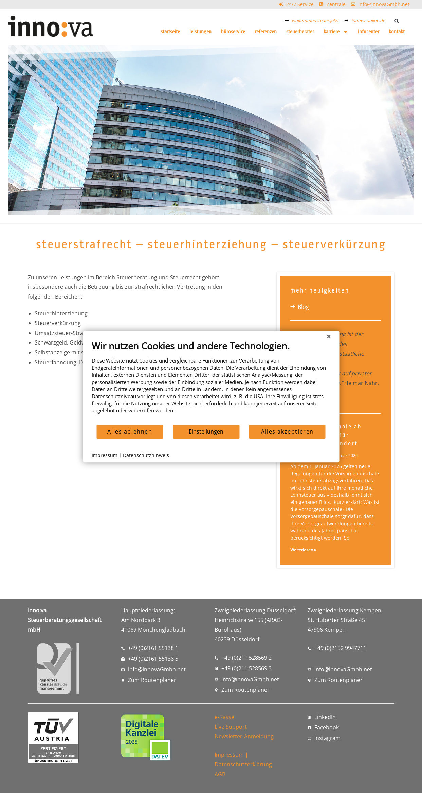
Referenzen (266, 32)
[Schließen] (329, 336)
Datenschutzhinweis (146, 455)
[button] (396, 21)
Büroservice (233, 32)
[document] (211, 382)
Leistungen (200, 32)
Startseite (170, 32)
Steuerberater (300, 32)
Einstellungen (206, 431)
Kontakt (397, 32)
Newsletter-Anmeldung (244, 736)
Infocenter (368, 32)
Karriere (336, 32)
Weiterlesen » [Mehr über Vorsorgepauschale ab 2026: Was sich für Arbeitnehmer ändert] (303, 550)
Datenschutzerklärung (243, 764)
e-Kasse (224, 717)
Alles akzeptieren (287, 431)
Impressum (229, 754)
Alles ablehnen (129, 431)
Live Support (231, 726)
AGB (220, 774)
